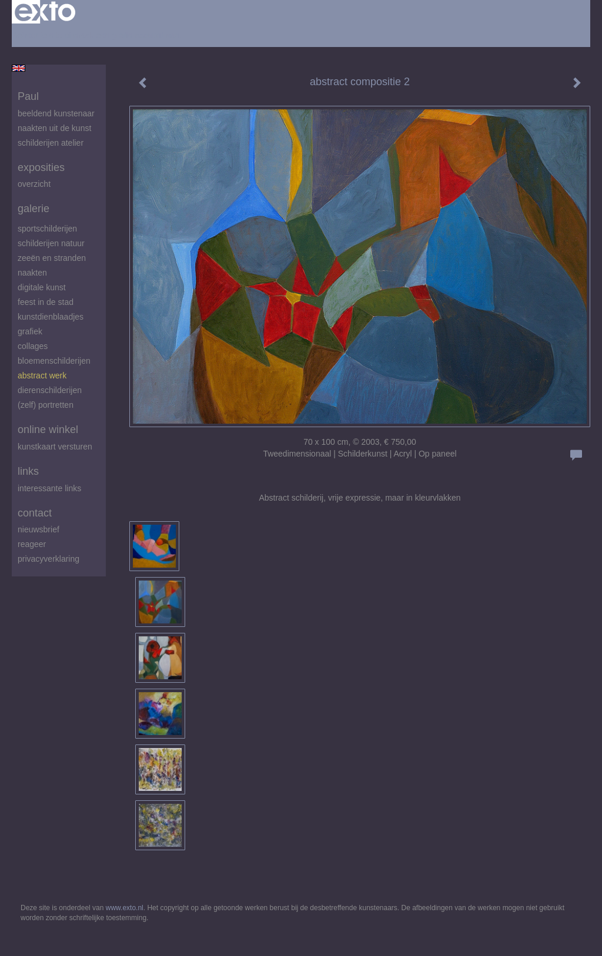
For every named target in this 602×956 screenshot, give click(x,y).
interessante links (49, 488)
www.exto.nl (124, 908)
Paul (28, 96)
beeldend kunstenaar (56, 113)
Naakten (32, 272)
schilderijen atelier (50, 142)
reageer (32, 544)
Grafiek (30, 331)
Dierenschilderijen (50, 390)
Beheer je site (37, 35)
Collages (33, 346)
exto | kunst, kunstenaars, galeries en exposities (45, 12)
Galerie (33, 208)
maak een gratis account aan (126, 35)
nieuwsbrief (38, 529)
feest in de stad (45, 302)
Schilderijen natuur (51, 243)
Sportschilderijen (47, 228)
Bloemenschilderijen (54, 360)
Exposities (41, 167)
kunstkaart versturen (55, 446)
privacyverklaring (48, 558)
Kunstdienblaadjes (50, 316)
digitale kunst (42, 287)
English (18, 68)
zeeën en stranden (52, 258)
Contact (35, 513)
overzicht (34, 184)
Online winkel (48, 429)
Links (28, 471)
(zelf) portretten (45, 405)
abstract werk (42, 375)
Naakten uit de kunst (54, 128)
